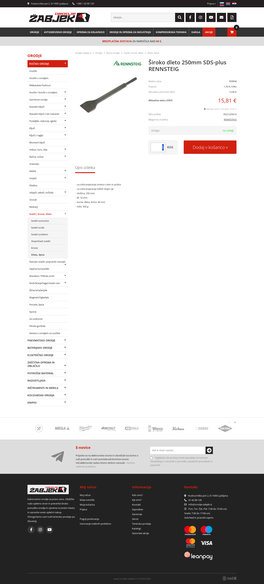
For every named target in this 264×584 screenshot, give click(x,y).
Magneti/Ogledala (39, 297)
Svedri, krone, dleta (40, 214)
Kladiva (33, 185)
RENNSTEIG (230, 119)
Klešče (32, 171)
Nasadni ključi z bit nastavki (44, 114)
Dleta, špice (37, 254)
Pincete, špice (36, 304)
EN (228, 3)
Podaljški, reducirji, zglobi (42, 121)
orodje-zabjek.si (83, 52)
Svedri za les (37, 227)
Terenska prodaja (141, 523)
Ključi (32, 128)
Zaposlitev (137, 509)
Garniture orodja (38, 99)
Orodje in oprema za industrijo (130, 32)
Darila (195, 32)
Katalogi (136, 528)
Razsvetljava (36, 380)
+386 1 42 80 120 (83, 3)
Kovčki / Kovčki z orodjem (43, 92)
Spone (32, 311)
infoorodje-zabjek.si (200, 504)
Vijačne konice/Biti (39, 268)
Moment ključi (37, 142)
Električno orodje (40, 355)
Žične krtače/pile (38, 290)
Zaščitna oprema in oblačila (41, 364)
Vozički (33, 71)
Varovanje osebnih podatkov (95, 523)
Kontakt (136, 504)
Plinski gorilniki (37, 326)
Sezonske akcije (140, 533)
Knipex (32, 402)
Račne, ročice (36, 156)
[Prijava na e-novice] (209, 450)
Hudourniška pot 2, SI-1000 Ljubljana (47, 3)
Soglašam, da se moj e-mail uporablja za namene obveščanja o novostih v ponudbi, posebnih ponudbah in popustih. (181, 461)
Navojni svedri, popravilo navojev (47, 261)
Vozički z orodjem (38, 78)
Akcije (209, 32)
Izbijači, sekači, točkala (41, 192)
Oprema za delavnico (90, 32)
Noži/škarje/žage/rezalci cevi (44, 283)
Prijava (211, 3)
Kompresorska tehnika (171, 32)
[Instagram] (200, 17)
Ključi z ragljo (36, 135)
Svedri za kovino (40, 220)
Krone (34, 248)
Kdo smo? (137, 495)
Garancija (137, 514)
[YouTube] (211, 17)
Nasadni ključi (36, 106)
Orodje (34, 32)
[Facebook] (190, 17)
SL (222, 3)
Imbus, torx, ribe (38, 149)
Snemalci (34, 164)
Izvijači (32, 178)
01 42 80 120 (193, 500)
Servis (135, 519)
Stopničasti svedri (40, 241)
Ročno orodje (39, 63)
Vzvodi (33, 199)
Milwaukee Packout (40, 85)
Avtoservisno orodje (58, 32)
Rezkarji (33, 206)
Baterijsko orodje (39, 347)
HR (234, 3)
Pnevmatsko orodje (41, 340)
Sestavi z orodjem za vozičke (44, 333)
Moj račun (85, 495)
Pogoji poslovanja (89, 519)
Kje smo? (137, 499)
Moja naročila (87, 499)
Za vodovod (35, 319)
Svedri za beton (39, 234)
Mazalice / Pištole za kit (41, 276)
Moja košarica (87, 504)
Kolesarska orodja (40, 395)
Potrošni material (40, 373)
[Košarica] (231, 32)
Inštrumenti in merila (42, 388)
